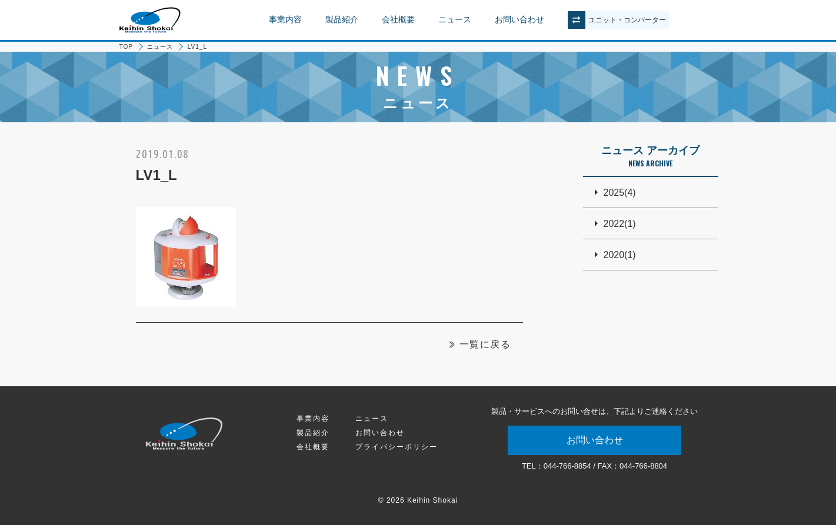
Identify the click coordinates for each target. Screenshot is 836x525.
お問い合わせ (519, 19)
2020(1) (620, 255)
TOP (126, 47)
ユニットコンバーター (627, 20)
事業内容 (285, 19)
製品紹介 (341, 19)
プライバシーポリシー (396, 447)
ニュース (454, 19)
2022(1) (620, 224)
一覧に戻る (485, 344)
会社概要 (398, 19)
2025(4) (620, 193)
